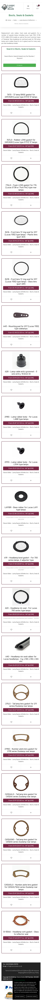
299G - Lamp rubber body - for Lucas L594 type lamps (21, 463)
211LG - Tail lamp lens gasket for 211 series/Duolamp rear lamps (21, 705)
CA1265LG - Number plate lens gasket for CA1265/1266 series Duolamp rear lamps (21, 887)
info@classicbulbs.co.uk (14, 966)
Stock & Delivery (23, 970)
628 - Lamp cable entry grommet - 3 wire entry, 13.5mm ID (21, 372)
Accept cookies (20, 996)
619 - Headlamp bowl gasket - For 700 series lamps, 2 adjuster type (21, 559)
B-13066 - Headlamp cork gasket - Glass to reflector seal (21, 933)
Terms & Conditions (11, 970)
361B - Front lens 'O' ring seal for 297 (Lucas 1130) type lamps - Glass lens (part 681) (21, 281)
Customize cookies (31, 996)
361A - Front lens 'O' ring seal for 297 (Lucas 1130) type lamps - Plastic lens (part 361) (21, 234)
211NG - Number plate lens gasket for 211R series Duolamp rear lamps (21, 750)
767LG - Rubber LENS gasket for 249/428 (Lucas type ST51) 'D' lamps (21, 141)
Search (19, 65)
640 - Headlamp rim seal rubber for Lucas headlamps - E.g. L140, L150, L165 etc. (21, 659)
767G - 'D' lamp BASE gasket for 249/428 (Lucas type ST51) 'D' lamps (21, 96)
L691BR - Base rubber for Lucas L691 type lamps (21, 508)
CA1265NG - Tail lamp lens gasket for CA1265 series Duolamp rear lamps (21, 840)
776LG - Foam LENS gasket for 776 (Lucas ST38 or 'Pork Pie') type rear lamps (21, 187)
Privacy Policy (34, 973)
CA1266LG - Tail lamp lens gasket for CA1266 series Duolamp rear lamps (21, 795)
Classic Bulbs (21, 977)
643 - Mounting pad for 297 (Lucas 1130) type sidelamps (21, 327)
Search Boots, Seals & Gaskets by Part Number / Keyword (19, 57)
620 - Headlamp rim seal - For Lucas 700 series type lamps (21, 609)
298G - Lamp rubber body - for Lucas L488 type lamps (21, 418)
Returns (26, 973)
